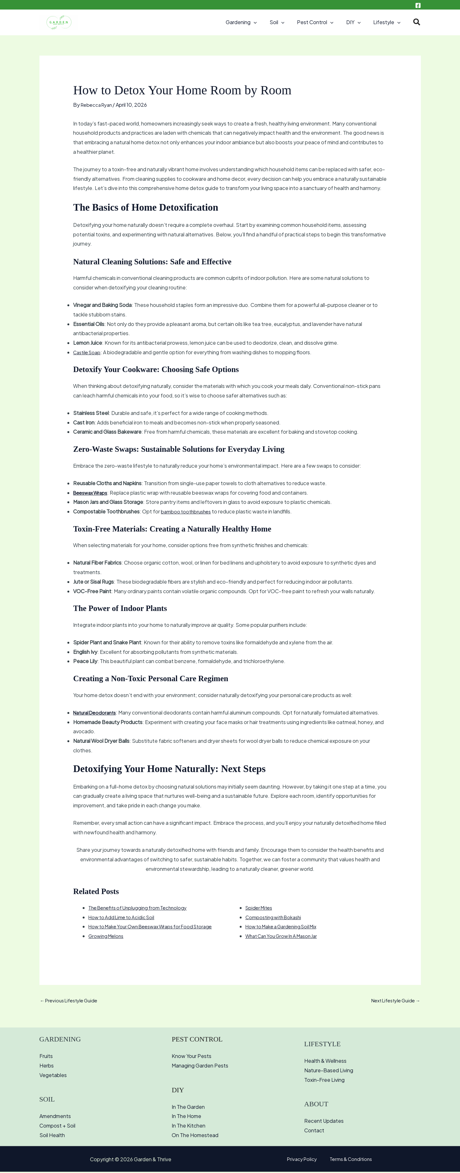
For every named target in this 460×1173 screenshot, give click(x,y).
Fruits (46, 1057)
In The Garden (188, 1107)
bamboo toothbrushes (187, 511)
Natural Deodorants (96, 712)
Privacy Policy (304, 1160)
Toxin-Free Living (324, 1080)
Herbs (46, 1066)
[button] (265, 22)
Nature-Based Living (328, 1071)
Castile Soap (88, 352)
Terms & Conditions (348, 1160)
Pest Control (321, 22)
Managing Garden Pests (200, 1066)
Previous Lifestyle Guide (72, 1001)
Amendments (55, 1117)
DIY (357, 22)
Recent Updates (324, 1121)
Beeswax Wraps (92, 492)
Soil (285, 22)
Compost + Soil (57, 1126)
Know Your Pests (191, 1057)
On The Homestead (195, 1136)
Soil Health (52, 1136)
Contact (314, 1131)
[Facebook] (418, 5)
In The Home (186, 1117)
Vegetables (53, 1076)
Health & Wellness (325, 1061)
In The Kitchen (188, 1126)
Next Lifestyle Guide (392, 1001)
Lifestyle (388, 22)
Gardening (252, 22)
